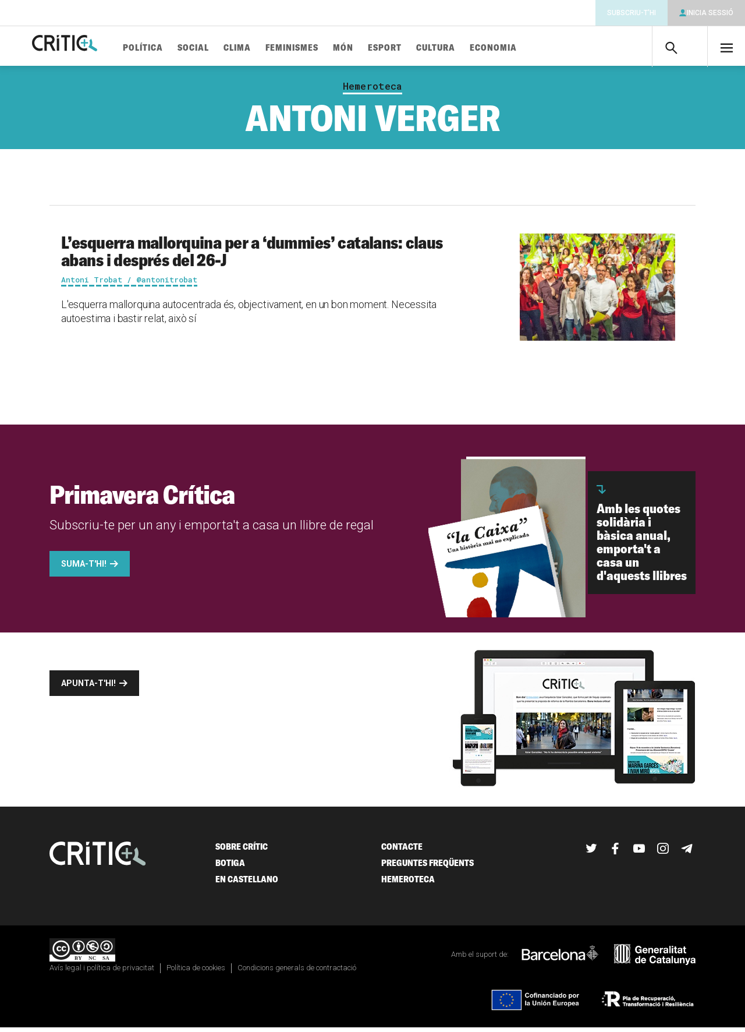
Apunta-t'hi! (88, 687)
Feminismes (327, 48)
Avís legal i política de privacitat (101, 972)
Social (228, 48)
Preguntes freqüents (427, 867)
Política (178, 48)
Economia (528, 48)
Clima (272, 48)
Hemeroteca (372, 90)
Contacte (402, 851)
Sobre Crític (241, 851)
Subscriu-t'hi (631, 13)
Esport (420, 48)
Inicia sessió (710, 13)
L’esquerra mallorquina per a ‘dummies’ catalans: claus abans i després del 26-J (252, 255)
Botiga (230, 867)
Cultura (471, 48)
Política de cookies (195, 972)
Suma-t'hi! (84, 568)
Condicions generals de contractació (296, 972)
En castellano (246, 883)
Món (378, 48)
